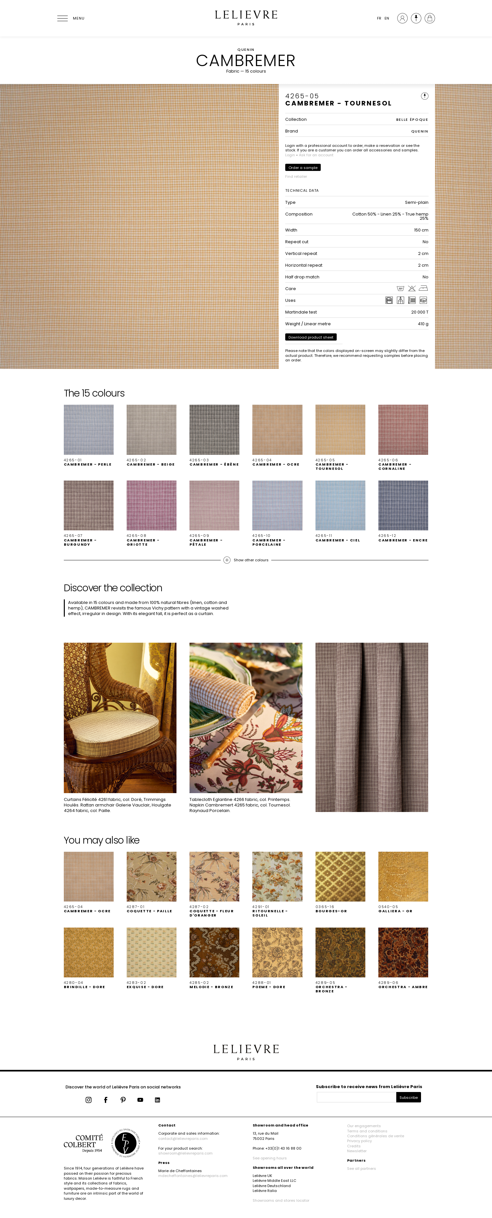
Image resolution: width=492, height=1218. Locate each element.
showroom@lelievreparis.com (185, 1153)
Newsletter (357, 1151)
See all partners (361, 1168)
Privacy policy (359, 1140)
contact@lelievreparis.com (183, 1138)
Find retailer (296, 176)
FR (379, 18)
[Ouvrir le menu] (70, 18)
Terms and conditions (367, 1131)
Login (290, 155)
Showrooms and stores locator (281, 1200)
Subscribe (409, 1097)
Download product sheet (310, 337)
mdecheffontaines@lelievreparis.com (193, 1175)
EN (387, 18)
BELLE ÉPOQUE (412, 119)
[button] (89, 436)
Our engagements (364, 1125)
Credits (354, 1146)
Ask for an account (316, 155)
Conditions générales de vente (375, 1136)
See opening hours (270, 1158)
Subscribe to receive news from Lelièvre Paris (369, 1087)
